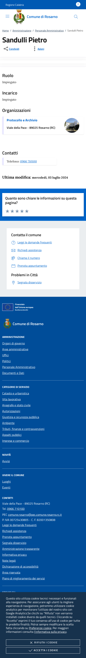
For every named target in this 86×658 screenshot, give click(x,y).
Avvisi (6, 461)
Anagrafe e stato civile (16, 405)
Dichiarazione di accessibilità (20, 566)
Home (5, 30)
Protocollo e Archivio (22, 120)
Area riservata (11, 572)
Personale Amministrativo (49, 30)
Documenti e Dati (13, 373)
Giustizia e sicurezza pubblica (20, 417)
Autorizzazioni (11, 411)
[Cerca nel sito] (75, 16)
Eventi (6, 487)
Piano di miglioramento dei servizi (23, 578)
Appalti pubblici (12, 435)
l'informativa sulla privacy (50, 631)
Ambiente (8, 423)
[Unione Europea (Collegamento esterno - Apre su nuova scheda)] (43, 308)
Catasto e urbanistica (15, 393)
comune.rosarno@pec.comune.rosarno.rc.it (35, 514)
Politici (6, 361)
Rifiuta (43, 643)
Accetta (43, 650)
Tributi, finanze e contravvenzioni (23, 429)
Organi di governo (13, 343)
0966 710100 (28, 161)
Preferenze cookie (40, 628)
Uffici (5, 355)
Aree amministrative (15, 349)
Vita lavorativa (11, 399)
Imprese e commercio (15, 440)
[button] (15, 4)
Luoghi (6, 481)
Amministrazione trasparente (20, 548)
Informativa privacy (14, 554)
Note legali (9, 560)
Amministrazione (21, 30)
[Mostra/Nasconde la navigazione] (7, 16)
